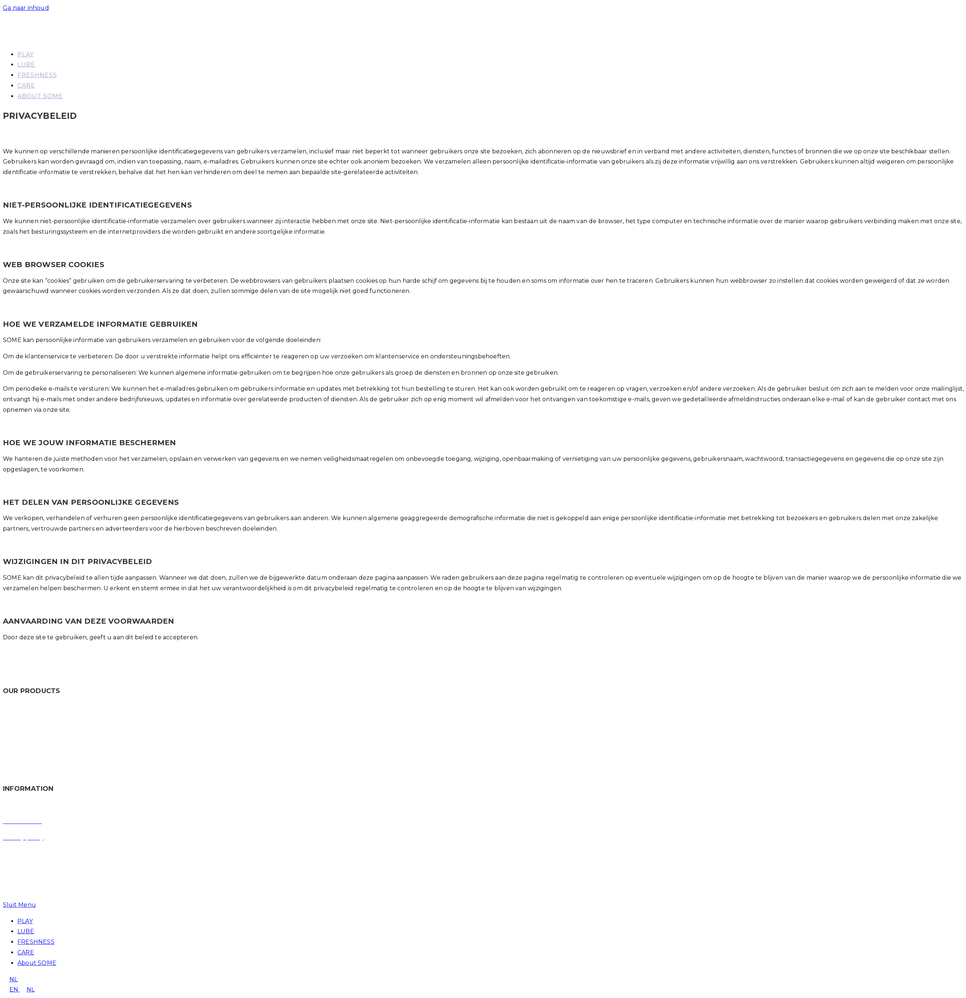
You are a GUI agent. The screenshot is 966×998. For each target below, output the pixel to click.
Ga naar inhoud (26, 7)
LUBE (25, 931)
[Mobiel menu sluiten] (19, 904)
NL (10, 979)
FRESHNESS (36, 941)
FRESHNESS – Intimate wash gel (51, 755)
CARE (25, 952)
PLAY (25, 921)
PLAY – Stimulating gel (36, 723)
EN (11, 989)
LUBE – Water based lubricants (49, 739)
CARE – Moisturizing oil (37, 772)
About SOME (36, 962)
